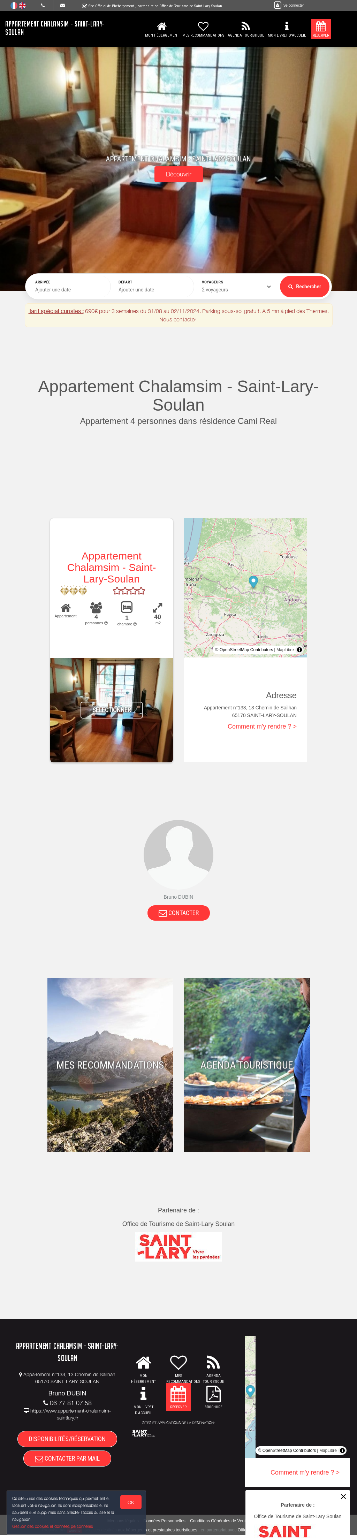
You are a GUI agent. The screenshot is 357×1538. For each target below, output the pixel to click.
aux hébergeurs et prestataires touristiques (157, 1533)
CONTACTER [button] (179, 913)
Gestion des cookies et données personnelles (53, 1526)
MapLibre (285, 649)
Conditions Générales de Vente (219, 1524)
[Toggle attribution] (299, 650)
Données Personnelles (164, 1524)
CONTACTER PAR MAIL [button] (67, 1460)
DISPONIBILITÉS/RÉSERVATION (67, 1440)
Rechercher (304, 286)
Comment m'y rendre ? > (262, 726)
